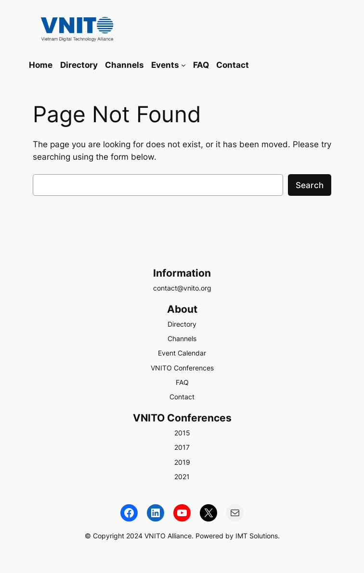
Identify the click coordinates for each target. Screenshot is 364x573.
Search (310, 185)
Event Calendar (182, 353)
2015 (182, 433)
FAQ (182, 382)
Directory (182, 324)
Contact (182, 397)
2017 (182, 447)
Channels (182, 338)
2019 (182, 462)
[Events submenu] (183, 65)
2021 (182, 476)
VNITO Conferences (182, 368)
